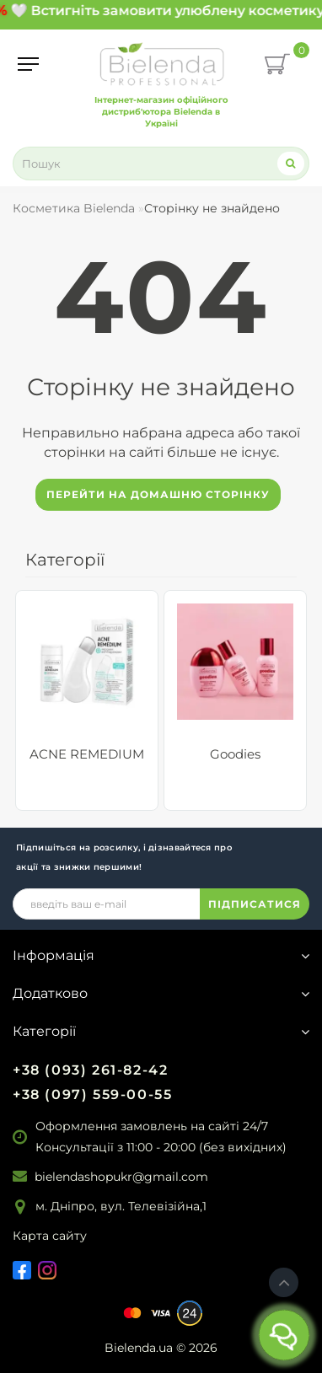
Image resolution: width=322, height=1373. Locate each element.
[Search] (290, 163)
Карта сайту (50, 1235)
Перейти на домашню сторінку (158, 494)
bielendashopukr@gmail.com (121, 1176)
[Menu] (28, 64)
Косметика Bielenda (74, 208)
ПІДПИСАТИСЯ (254, 904)
